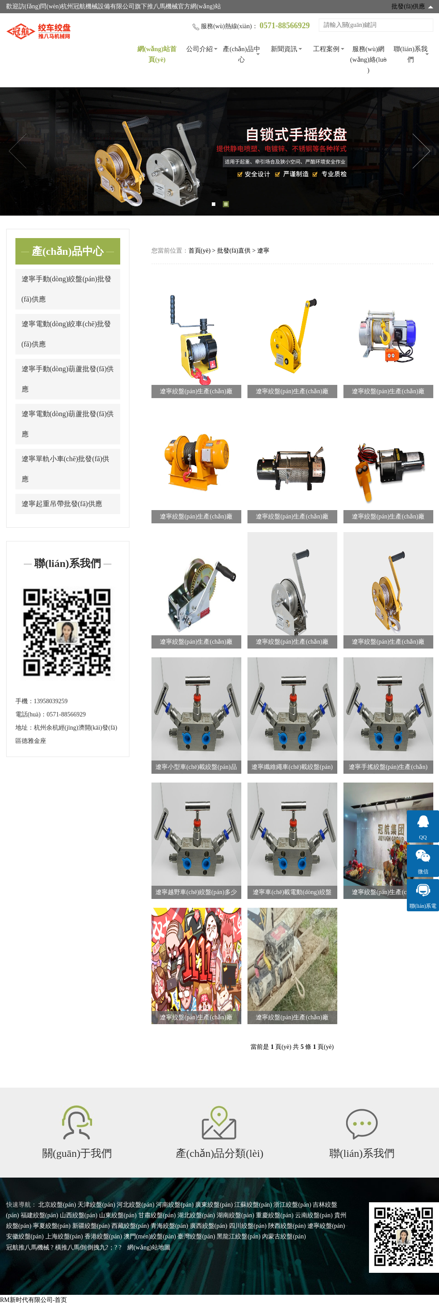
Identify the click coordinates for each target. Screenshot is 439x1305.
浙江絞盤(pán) (292, 1204)
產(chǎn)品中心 (241, 54)
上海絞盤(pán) (64, 1236)
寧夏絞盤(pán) (52, 1226)
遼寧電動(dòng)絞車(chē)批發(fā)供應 (66, 334)
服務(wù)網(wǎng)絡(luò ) (368, 59)
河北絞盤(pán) (136, 1204)
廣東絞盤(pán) (214, 1204)
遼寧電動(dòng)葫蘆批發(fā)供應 (68, 424)
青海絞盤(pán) (169, 1226)
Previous (17, 151)
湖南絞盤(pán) (236, 1215)
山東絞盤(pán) (118, 1215)
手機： (24, 701)
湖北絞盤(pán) (196, 1215)
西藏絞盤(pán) (130, 1226)
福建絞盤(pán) (40, 1215)
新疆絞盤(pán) (91, 1226)
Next (421, 151)
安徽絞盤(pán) (25, 1236)
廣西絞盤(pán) (209, 1226)
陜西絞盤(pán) (287, 1226)
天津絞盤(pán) (96, 1204)
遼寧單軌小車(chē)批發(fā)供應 (66, 469)
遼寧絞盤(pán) (326, 1226)
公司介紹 (199, 48)
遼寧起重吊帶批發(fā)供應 (62, 503)
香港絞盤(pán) (103, 1236)
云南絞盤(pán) (314, 1215)
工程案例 (326, 48)
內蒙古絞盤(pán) (284, 1236)
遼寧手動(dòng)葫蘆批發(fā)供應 (68, 379)
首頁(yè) (199, 250)
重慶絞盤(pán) (275, 1215)
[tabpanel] (219, 151)
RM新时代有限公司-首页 (33, 1300)
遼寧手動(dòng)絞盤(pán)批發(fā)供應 (66, 289)
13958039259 (51, 701)
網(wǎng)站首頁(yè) (157, 54)
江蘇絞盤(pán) (253, 1204)
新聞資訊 (284, 48)
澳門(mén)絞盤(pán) (150, 1236)
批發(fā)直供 (234, 250)
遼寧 (263, 250)
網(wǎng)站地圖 (148, 1247)
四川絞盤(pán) (248, 1226)
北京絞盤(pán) (57, 1204)
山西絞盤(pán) (79, 1215)
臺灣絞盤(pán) (196, 1236)
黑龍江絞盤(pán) (239, 1236)
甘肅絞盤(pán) (157, 1215)
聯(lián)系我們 (411, 54)
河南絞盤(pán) (175, 1204)
